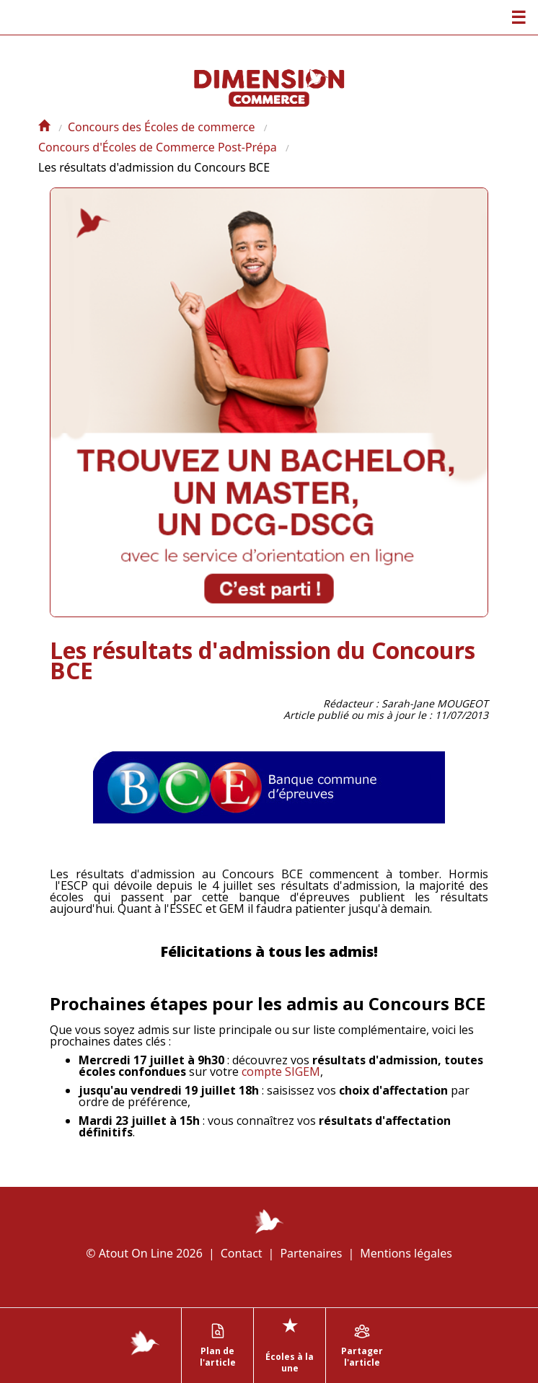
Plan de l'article (218, 1345)
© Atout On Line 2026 (144, 1253)
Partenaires (311, 1253)
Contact (242, 1253)
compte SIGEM (281, 1071)
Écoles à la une (289, 1343)
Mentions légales (406, 1253)
